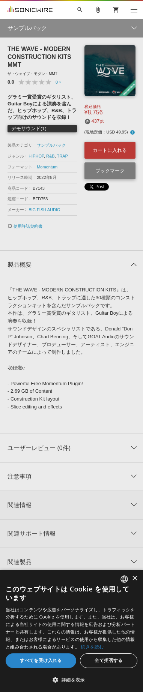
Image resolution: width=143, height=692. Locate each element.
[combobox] (124, 579)
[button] (71, 679)
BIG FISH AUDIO (44, 209)
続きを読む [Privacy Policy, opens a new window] (92, 647)
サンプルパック (51, 145)
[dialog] (71, 631)
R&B (50, 156)
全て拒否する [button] (108, 660)
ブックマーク (110, 171)
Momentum (47, 167)
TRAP (62, 156)
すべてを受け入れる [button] (41, 660)
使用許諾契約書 (25, 226)
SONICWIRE (30, 10)
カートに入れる (110, 150)
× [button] (134, 578)
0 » (58, 82)
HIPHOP (36, 156)
